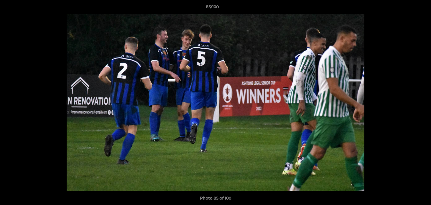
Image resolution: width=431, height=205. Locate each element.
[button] (407, 8)
